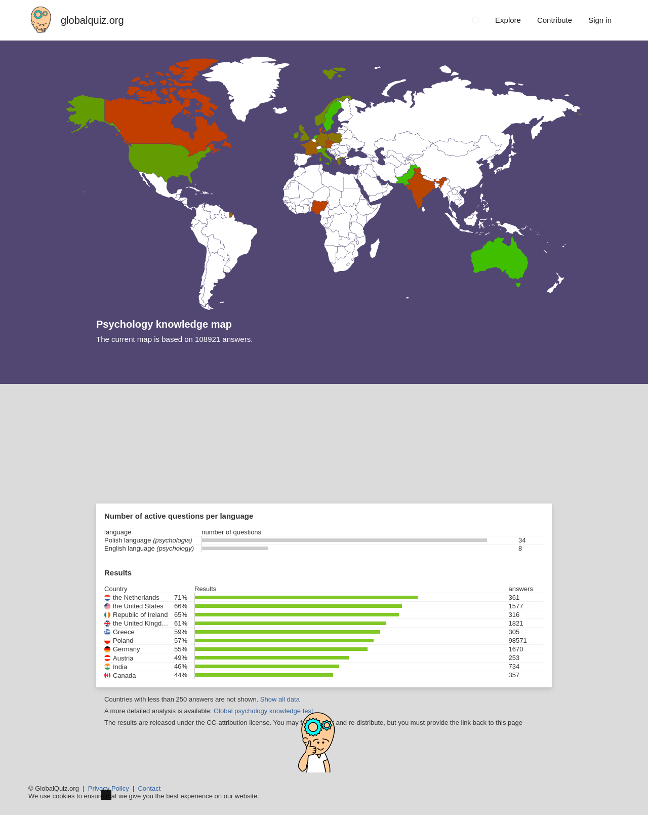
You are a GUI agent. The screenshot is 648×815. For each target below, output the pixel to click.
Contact (149, 788)
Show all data (280, 699)
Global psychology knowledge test (263, 711)
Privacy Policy (108, 788)
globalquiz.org (92, 20)
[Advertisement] (324, 460)
